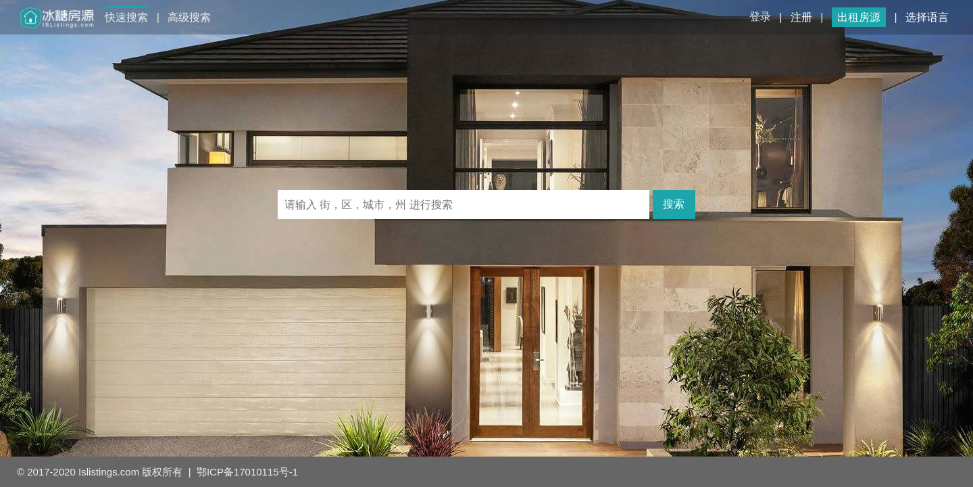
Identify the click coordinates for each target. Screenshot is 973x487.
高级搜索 (189, 17)
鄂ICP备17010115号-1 (247, 472)
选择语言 (927, 17)
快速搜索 (126, 17)
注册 (801, 17)
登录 (760, 16)
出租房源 (858, 17)
